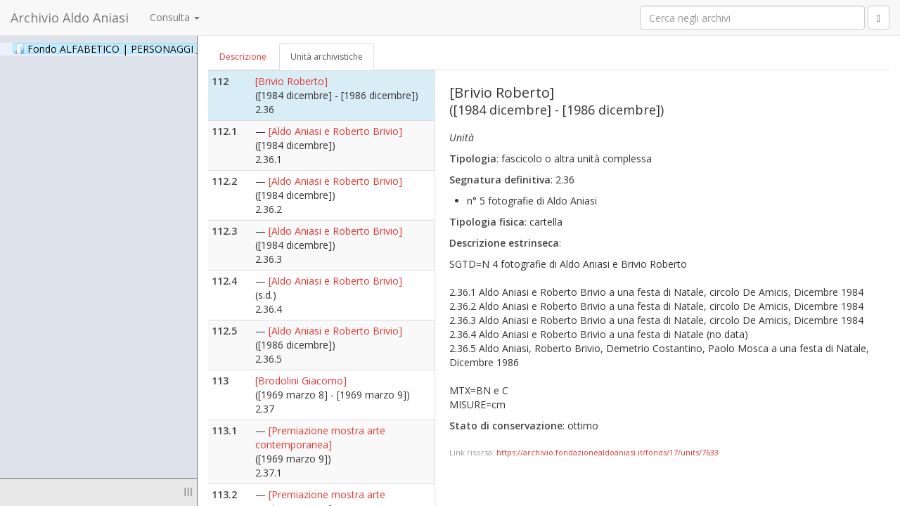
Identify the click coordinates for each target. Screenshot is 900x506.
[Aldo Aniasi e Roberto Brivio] (335, 131)
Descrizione (242, 57)
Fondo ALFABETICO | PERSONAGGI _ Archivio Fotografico (170, 48)
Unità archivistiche (326, 57)
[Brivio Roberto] (291, 81)
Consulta (175, 17)
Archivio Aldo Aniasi (70, 17)
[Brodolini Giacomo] (301, 380)
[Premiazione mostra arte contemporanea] (320, 437)
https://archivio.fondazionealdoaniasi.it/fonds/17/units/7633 (607, 452)
